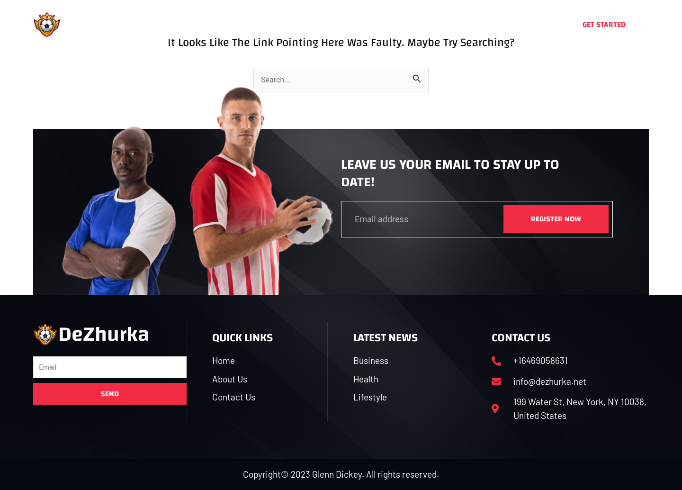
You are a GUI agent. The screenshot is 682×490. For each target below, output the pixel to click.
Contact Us (457, 24)
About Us (252, 24)
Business (305, 24)
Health (354, 24)
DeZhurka (107, 24)
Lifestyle (402, 24)
